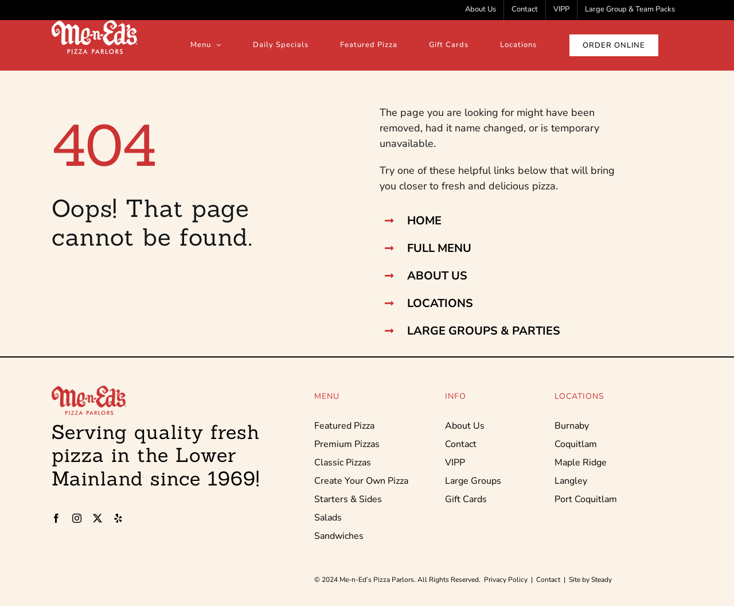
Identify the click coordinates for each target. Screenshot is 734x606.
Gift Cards (466, 499)
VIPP (455, 462)
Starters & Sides (348, 499)
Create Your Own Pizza (361, 481)
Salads (328, 517)
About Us (465, 425)
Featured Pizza (344, 425)
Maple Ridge (581, 462)
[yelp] (118, 518)
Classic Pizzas (342, 462)
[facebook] (56, 518)
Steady (601, 579)
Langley (571, 481)
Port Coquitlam (586, 499)
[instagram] (76, 518)
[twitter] (97, 518)
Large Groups (473, 481)
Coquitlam (576, 444)
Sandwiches (339, 536)
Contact (461, 444)
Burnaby (572, 425)
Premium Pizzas (347, 444)
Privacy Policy (506, 579)
